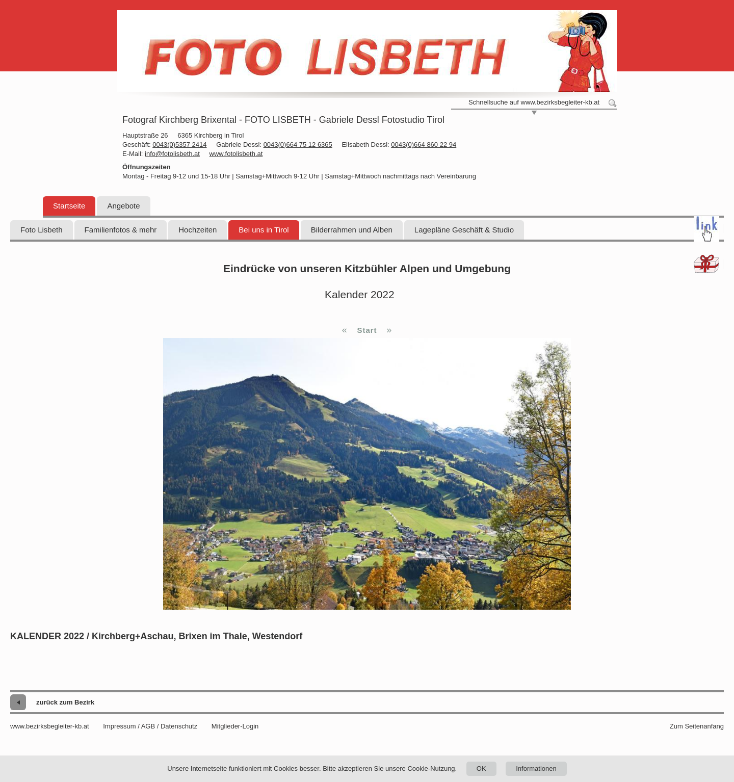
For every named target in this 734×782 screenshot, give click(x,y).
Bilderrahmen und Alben (351, 229)
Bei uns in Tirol (264, 229)
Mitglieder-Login (235, 726)
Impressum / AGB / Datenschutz (150, 726)
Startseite (69, 205)
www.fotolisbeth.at (236, 154)
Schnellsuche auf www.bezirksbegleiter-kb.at (533, 102)
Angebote (123, 205)
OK (481, 768)
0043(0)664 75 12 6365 (298, 144)
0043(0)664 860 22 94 (423, 144)
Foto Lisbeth (41, 229)
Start (367, 330)
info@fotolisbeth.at (172, 154)
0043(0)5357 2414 (179, 144)
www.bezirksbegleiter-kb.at (49, 726)
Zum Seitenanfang (697, 726)
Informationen (536, 768)
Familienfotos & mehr (121, 229)
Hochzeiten (197, 229)
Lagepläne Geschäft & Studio (464, 229)
